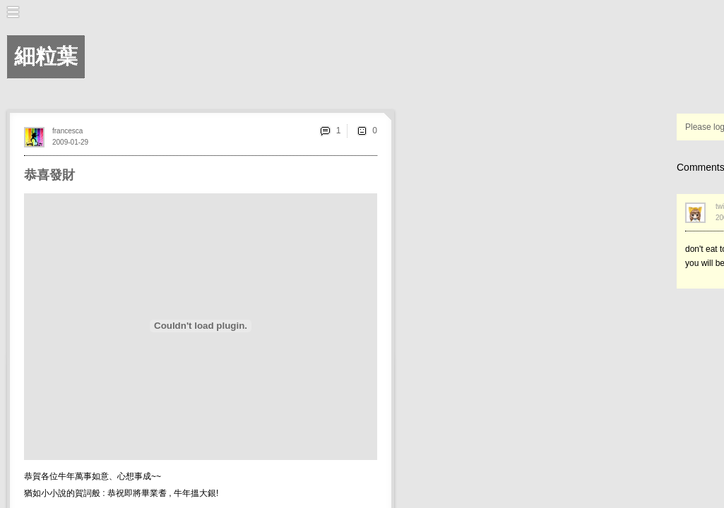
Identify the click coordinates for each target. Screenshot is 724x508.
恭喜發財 (49, 175)
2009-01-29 (70, 142)
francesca (67, 131)
